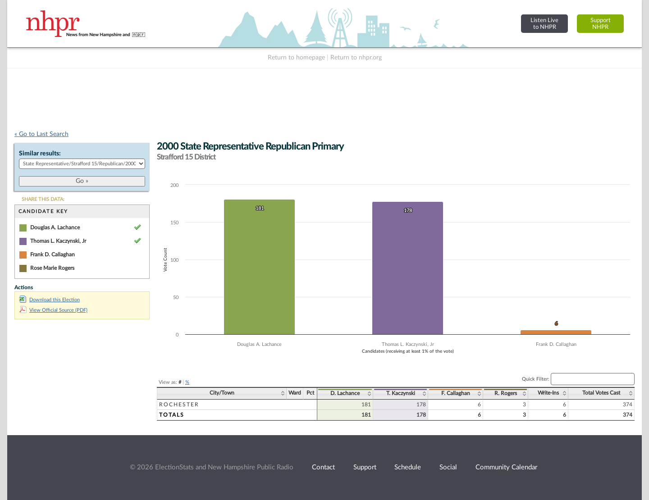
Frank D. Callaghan (52, 254)
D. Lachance (345, 393)
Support (364, 467)
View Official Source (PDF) (53, 310)
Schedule (407, 467)
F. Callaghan (455, 393)
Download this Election (49, 299)
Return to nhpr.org (356, 58)
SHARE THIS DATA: (43, 199)
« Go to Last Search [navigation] (41, 134)
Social (448, 467)
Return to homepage (296, 58)
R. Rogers (505, 393)
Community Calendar (506, 467)
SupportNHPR (600, 24)
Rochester (179, 404)
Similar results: (40, 153)
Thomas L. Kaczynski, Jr (58, 241)
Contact (323, 467)
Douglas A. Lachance (55, 227)
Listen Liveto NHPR (544, 24)
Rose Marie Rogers (52, 268)
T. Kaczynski (400, 393)
